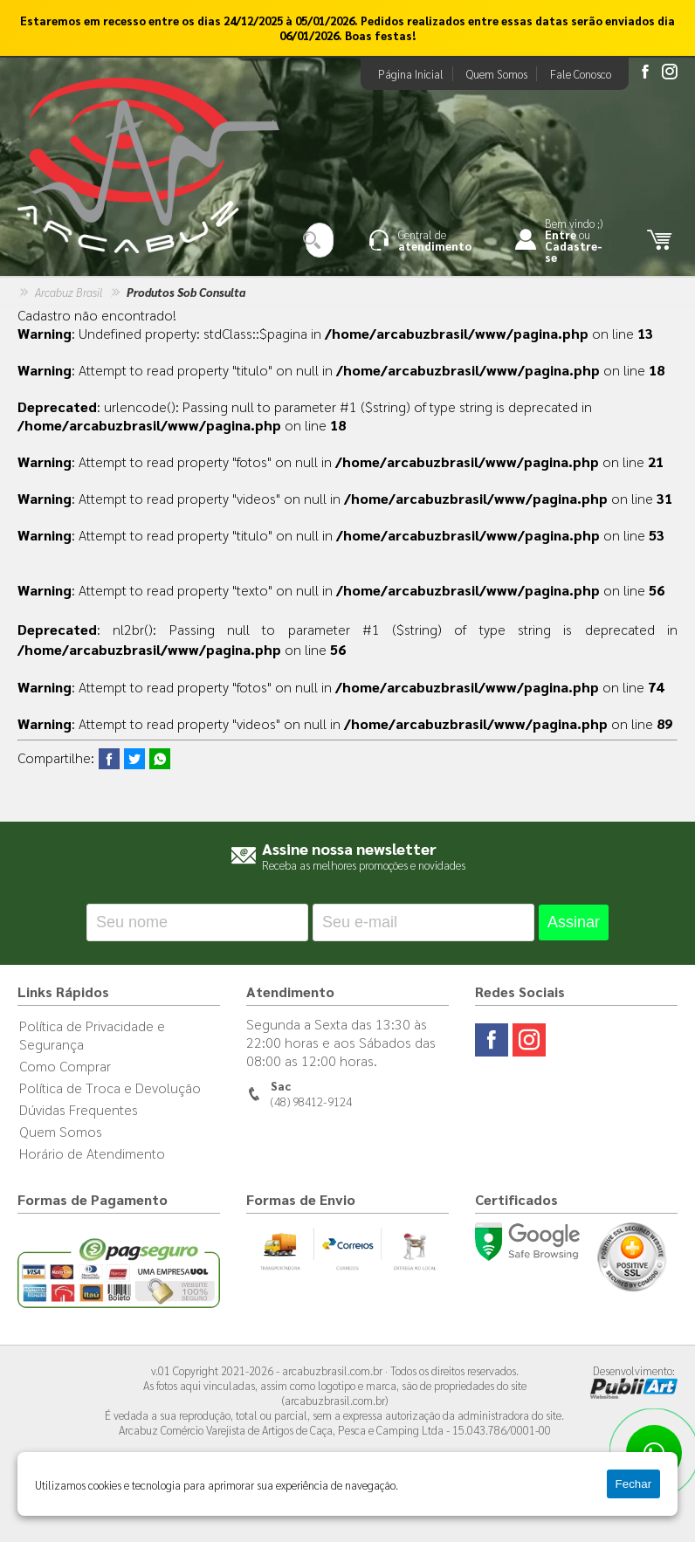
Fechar (633, 1483)
